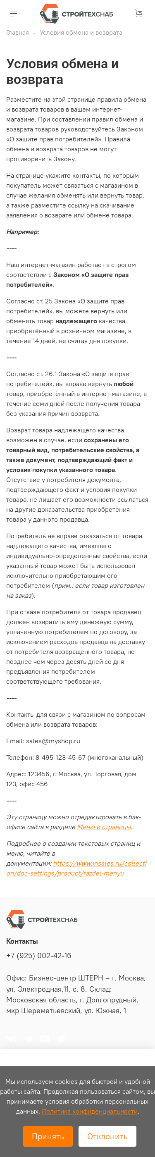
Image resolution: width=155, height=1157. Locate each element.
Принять (48, 1136)
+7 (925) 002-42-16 (39, 955)
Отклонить (107, 1136)
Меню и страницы (104, 827)
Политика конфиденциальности (90, 1111)
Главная (17, 32)
